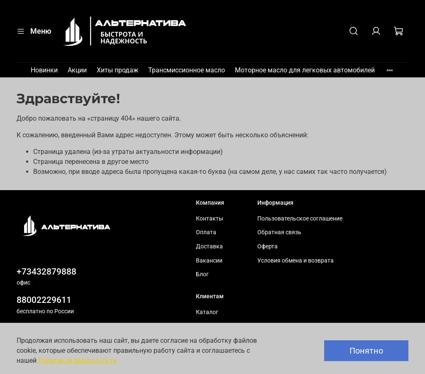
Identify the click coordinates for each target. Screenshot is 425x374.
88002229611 (44, 300)
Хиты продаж (117, 70)
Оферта (267, 246)
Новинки (44, 70)
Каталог (207, 312)
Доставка (209, 246)
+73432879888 (46, 272)
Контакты (209, 218)
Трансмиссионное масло (186, 70)
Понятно (366, 351)
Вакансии (209, 260)
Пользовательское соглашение (299, 218)
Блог (202, 274)
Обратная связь (279, 232)
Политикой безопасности (77, 360)
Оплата (206, 232)
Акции (77, 70)
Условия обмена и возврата (295, 260)
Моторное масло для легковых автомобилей (305, 70)
